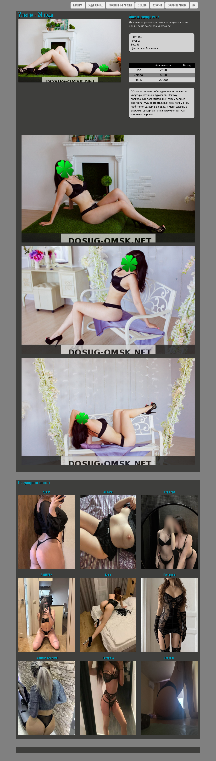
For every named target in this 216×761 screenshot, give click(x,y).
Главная (77, 5)
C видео (142, 5)
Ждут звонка (95, 5)
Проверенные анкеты (120, 5)
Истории (157, 5)
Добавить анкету (177, 5)
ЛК (193, 5)
